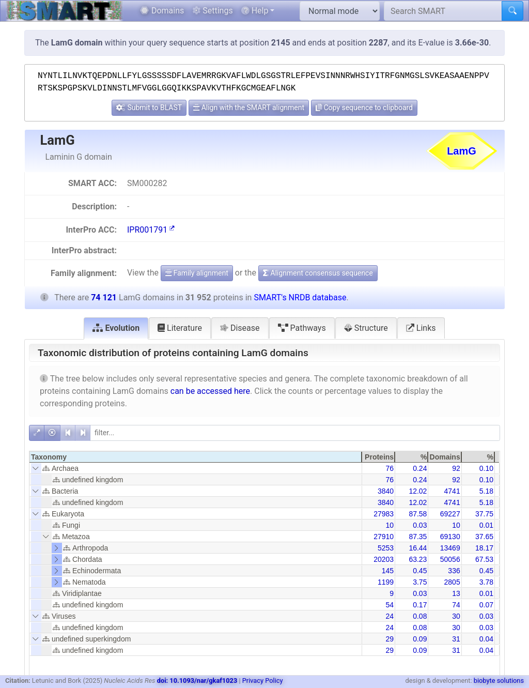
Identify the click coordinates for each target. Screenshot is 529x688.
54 (390, 605)
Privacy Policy (262, 680)
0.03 (420, 525)
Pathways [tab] (302, 328)
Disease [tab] (240, 328)
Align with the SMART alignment (248, 107)
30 (456, 616)
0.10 (486, 468)
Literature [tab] (180, 328)
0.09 (420, 639)
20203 (384, 559)
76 (390, 468)
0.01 (486, 525)
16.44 (418, 548)
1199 (386, 582)
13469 (450, 548)
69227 (450, 514)
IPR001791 (151, 230)
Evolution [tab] (115, 328)
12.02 (418, 491)
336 (454, 571)
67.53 (484, 559)
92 (456, 468)
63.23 (418, 559)
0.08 (420, 616)
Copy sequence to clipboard (364, 107)
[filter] (295, 433)
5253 (386, 548)
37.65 (484, 536)
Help (255, 11)
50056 (450, 559)
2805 (452, 582)
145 (388, 571)
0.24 (420, 468)
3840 (386, 491)
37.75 (484, 514)
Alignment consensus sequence (318, 273)
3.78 (486, 582)
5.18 (486, 491)
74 (456, 605)
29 (390, 639)
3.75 (420, 582)
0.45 (420, 571)
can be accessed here (210, 391)
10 (390, 525)
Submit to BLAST (149, 107)
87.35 (418, 536)
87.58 (418, 514)
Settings (212, 11)
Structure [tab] (366, 328)
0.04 (486, 639)
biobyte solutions (499, 680)
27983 (384, 514)
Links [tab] (421, 328)
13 (456, 593)
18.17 (484, 548)
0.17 (420, 605)
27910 (384, 536)
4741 (452, 491)
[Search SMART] (443, 11)
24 (390, 616)
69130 (450, 536)
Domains (162, 11)
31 (456, 639)
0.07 (486, 605)
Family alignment (196, 273)
